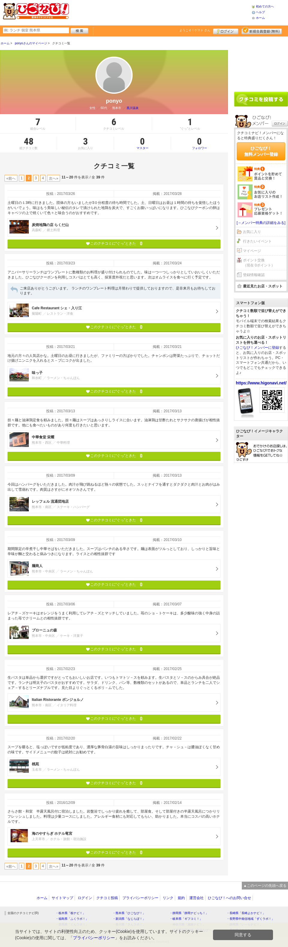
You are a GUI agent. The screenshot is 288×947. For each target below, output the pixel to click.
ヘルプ (260, 12)
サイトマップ (62, 898)
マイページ (252, 251)
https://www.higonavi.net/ (261, 383)
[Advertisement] (160, 12)
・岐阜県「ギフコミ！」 (186, 918)
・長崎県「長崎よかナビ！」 (246, 913)
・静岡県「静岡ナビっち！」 (189, 913)
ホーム (260, 17)
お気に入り (252, 232)
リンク (168, 898)
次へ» (53, 178)
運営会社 (196, 898)
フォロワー (199, 143)
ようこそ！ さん (194, 30)
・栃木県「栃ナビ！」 (71, 913)
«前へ (11, 178)
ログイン (225, 30)
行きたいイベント (257, 241)
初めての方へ (265, 6)
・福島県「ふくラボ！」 (72, 918)
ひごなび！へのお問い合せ (229, 898)
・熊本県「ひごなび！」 (129, 913)
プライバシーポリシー (140, 898)
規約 (181, 898)
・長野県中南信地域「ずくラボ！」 (250, 918)
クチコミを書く (261, 99)
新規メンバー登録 (262, 30)
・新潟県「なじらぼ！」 (129, 918)
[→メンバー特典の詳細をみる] (261, 223)
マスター (142, 143)
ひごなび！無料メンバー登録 (261, 151)
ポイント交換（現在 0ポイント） (259, 262)
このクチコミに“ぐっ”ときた (114, 243)
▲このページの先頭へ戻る (264, 886)
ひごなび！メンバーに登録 (257, 348)
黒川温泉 (133, 108)
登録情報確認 (254, 275)
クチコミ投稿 (107, 898)
